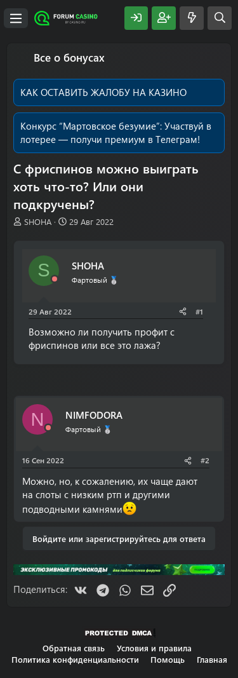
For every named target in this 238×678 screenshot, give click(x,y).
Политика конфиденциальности (75, 659)
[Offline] (54, 279)
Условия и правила (154, 647)
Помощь (167, 659)
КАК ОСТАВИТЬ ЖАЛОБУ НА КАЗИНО (103, 92)
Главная (212, 659)
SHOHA (37, 221)
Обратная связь (74, 647)
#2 (205, 460)
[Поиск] (220, 18)
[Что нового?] (192, 18)
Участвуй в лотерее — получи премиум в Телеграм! (115, 132)
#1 (199, 311)
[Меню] (16, 18)
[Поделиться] (183, 311)
